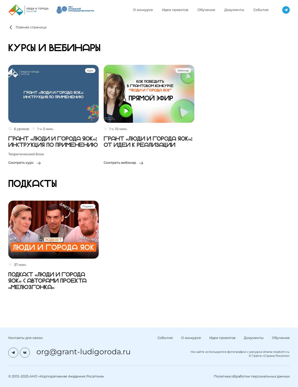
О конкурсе (143, 10)
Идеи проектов (175, 10)
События (261, 10)
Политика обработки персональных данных (252, 376)
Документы (234, 10)
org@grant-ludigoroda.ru (83, 352)
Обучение (206, 10)
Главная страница (27, 27)
